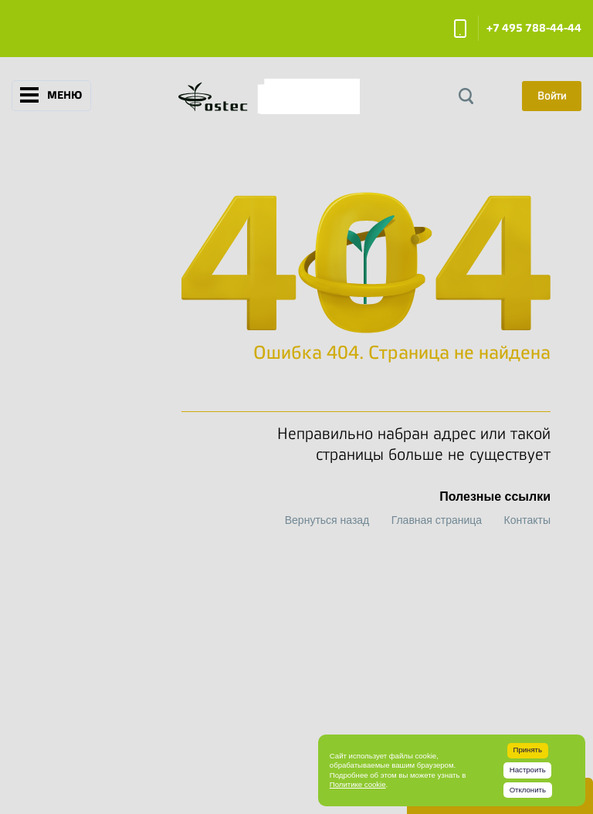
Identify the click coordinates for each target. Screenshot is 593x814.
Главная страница (437, 520)
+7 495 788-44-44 (533, 28)
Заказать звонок (460, 28)
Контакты (527, 520)
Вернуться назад (327, 520)
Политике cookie (358, 784)
